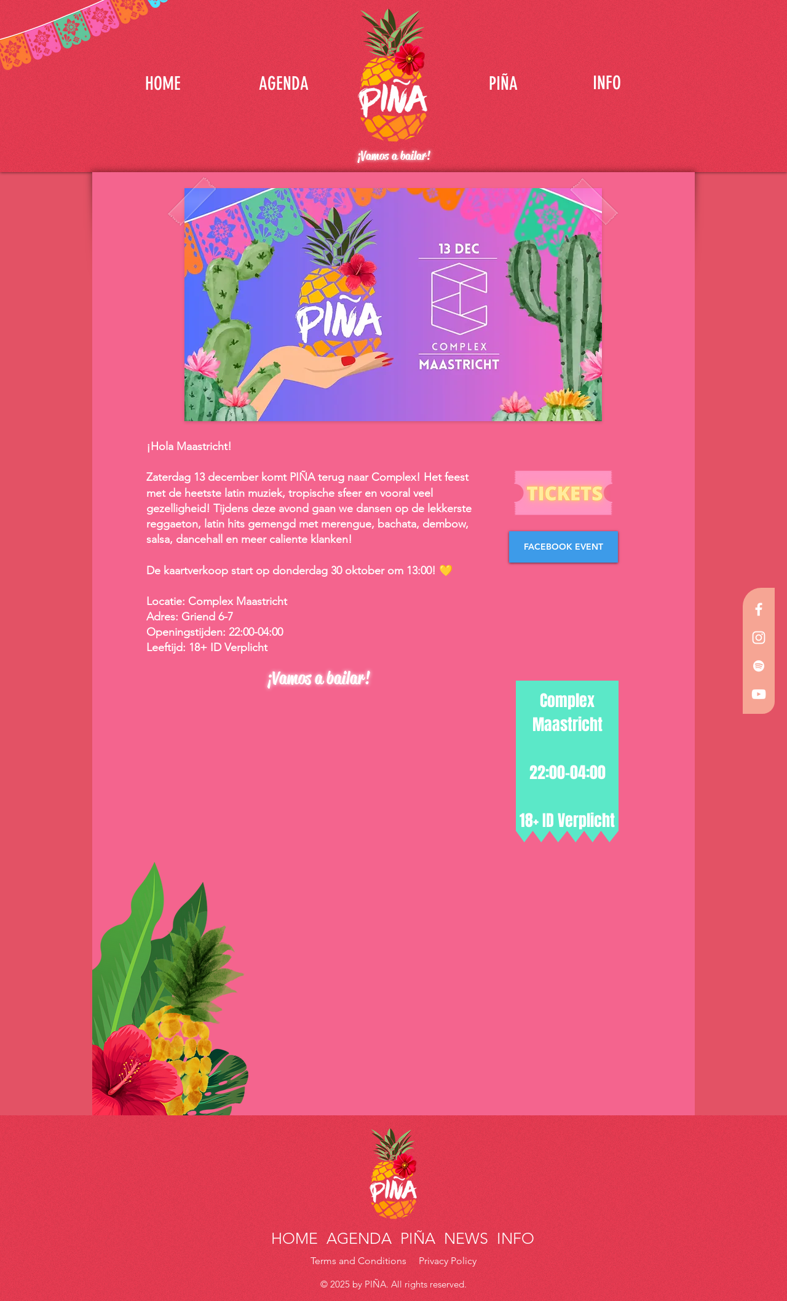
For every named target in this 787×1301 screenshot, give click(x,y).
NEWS (466, 1238)
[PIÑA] (503, 83)
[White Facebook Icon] (758, 609)
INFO (513, 1238)
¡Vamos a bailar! (393, 156)
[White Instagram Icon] (758, 637)
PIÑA (415, 1238)
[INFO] (607, 83)
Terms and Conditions (359, 1261)
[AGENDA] (283, 83)
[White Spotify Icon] (758, 665)
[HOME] (163, 83)
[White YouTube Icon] (758, 694)
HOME (296, 1238)
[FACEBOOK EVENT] (563, 547)
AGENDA (359, 1238)
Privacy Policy (448, 1261)
